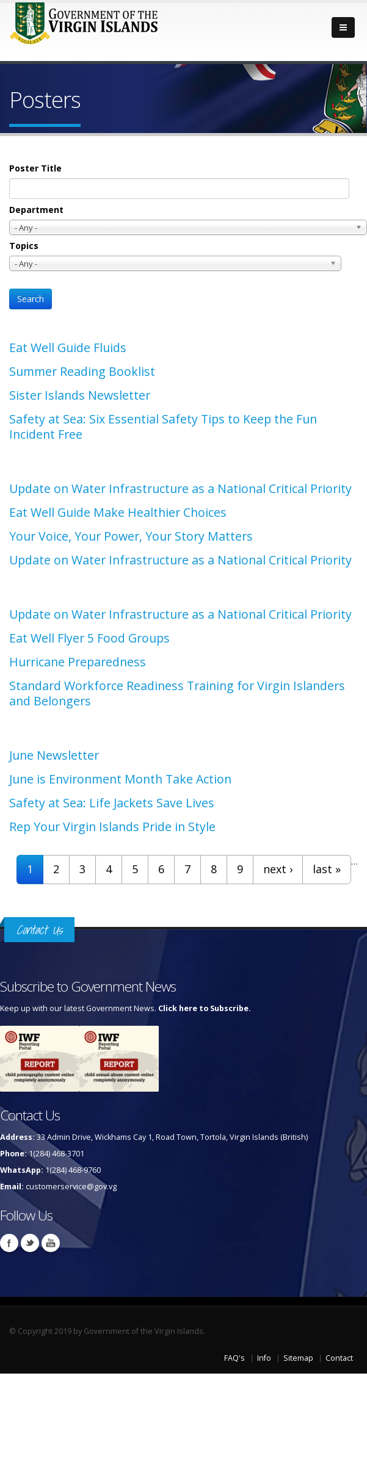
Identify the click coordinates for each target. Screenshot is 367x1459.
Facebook (9, 1243)
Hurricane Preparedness (77, 662)
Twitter (30, 1243)
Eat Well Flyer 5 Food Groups (89, 638)
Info (264, 1358)
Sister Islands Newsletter (79, 395)
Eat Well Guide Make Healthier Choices (118, 512)
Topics (23, 245)
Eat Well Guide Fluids (67, 347)
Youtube (51, 1243)
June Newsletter (54, 755)
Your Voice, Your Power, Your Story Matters (131, 536)
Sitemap (298, 1358)
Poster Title (35, 168)
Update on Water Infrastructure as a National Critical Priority (180, 488)
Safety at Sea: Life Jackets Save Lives (111, 802)
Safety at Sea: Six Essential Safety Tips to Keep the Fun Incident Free (163, 426)
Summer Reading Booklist (82, 371)
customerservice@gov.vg (71, 1186)
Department (36, 209)
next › (278, 869)
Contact (339, 1358)
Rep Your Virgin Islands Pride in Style (112, 826)
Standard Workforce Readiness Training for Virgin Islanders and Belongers (177, 693)
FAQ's (234, 1358)
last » (327, 869)
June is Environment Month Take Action (120, 779)
